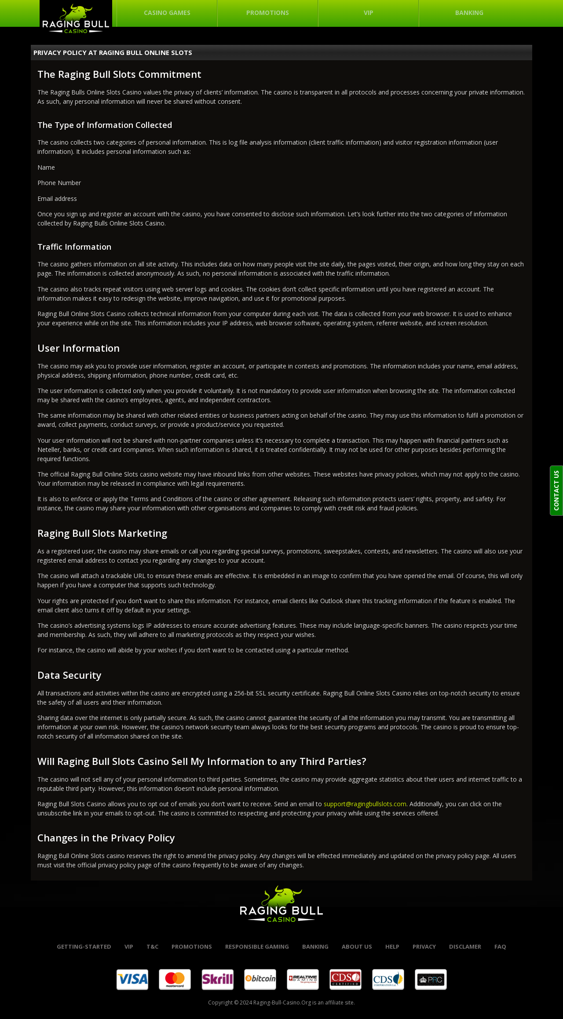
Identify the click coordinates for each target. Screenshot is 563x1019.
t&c (152, 946)
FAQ (500, 946)
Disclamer (465, 946)
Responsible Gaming (257, 946)
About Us (357, 946)
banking (315, 946)
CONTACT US (556, 490)
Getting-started (84, 946)
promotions (192, 946)
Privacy (424, 946)
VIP (128, 946)
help (392, 946)
